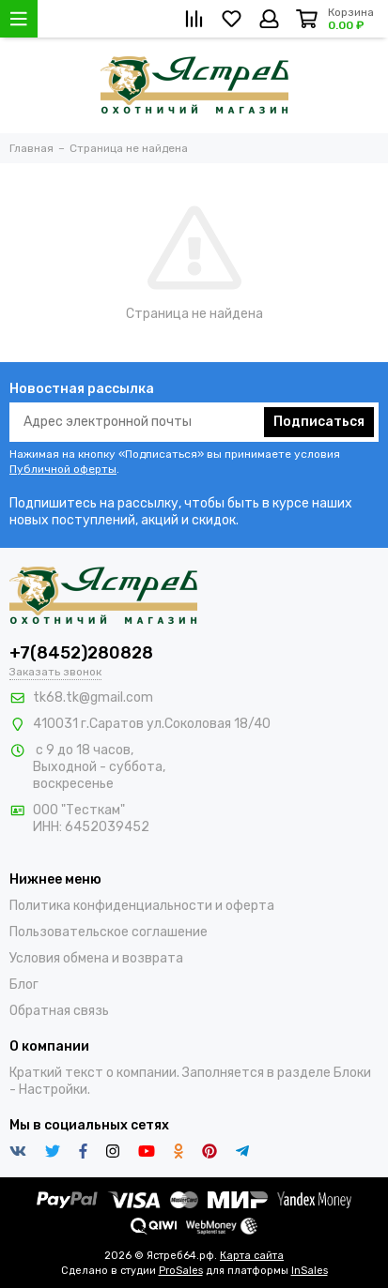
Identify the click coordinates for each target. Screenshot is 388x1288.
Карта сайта (252, 1256)
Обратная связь (59, 1011)
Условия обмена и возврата (96, 958)
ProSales (181, 1271)
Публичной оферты (62, 469)
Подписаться (319, 422)
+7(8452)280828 (81, 653)
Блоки (352, 1073)
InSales (309, 1271)
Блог (24, 985)
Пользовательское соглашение (108, 932)
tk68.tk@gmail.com (93, 697)
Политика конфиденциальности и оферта (141, 906)
